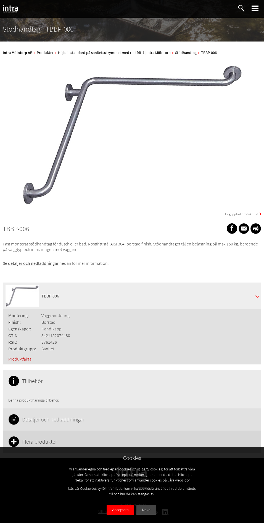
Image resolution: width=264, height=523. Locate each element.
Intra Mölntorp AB (17, 52)
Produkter (45, 52)
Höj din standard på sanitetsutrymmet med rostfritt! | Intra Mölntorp (114, 52)
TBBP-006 (209, 52)
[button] (255, 8)
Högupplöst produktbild (241, 214)
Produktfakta (19, 359)
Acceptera (120, 510)
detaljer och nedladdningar (33, 263)
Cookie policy (90, 488)
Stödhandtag (186, 52)
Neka (146, 510)
